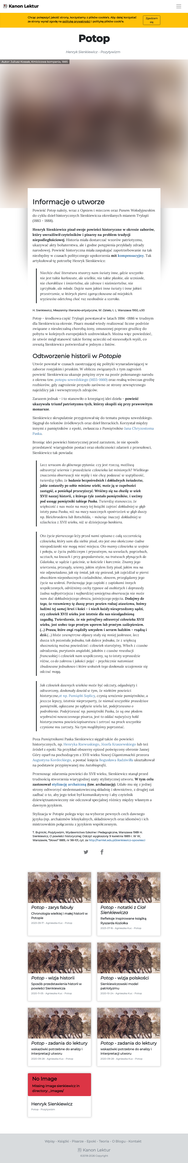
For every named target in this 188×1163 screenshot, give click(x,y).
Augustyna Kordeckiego (52, 760)
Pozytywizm (48, 1109)
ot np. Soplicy (77, 696)
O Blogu (118, 1141)
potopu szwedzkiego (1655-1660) (81, 379)
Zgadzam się (152, 20)
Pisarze (78, 1141)
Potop (68, 923)
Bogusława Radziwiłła (116, 760)
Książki (63, 1141)
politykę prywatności (76, 21)
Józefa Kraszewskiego (118, 744)
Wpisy (50, 1141)
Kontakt (134, 1141)
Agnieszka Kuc (54, 923)
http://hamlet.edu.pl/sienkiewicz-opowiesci (117, 840)
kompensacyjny (131, 255)
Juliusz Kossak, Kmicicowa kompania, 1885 (39, 61)
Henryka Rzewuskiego (81, 744)
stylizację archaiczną (69, 784)
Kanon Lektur (20, 6)
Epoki (91, 1141)
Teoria (104, 1141)
